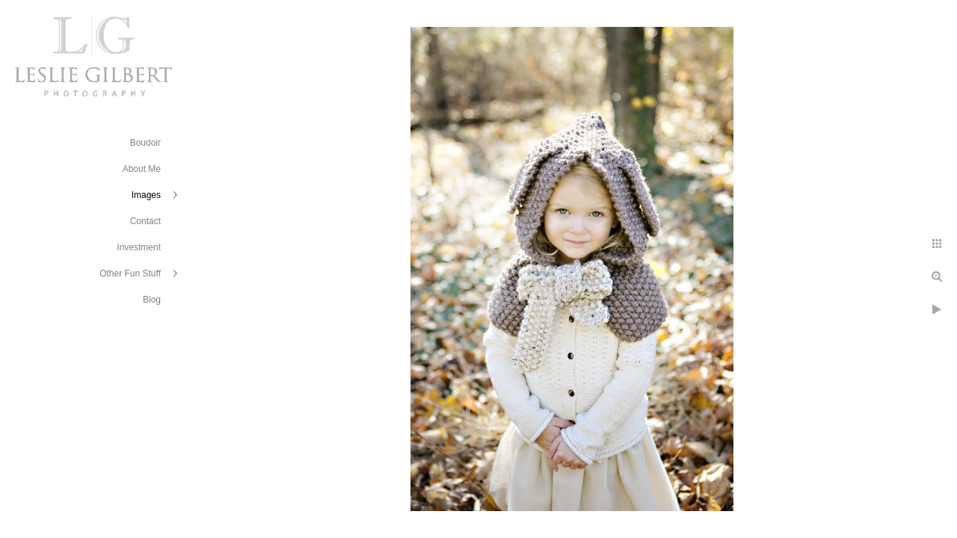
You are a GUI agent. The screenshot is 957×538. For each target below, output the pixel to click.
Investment (139, 247)
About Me (142, 169)
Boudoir (145, 142)
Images (146, 195)
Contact (145, 221)
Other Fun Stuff (130, 273)
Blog (152, 299)
